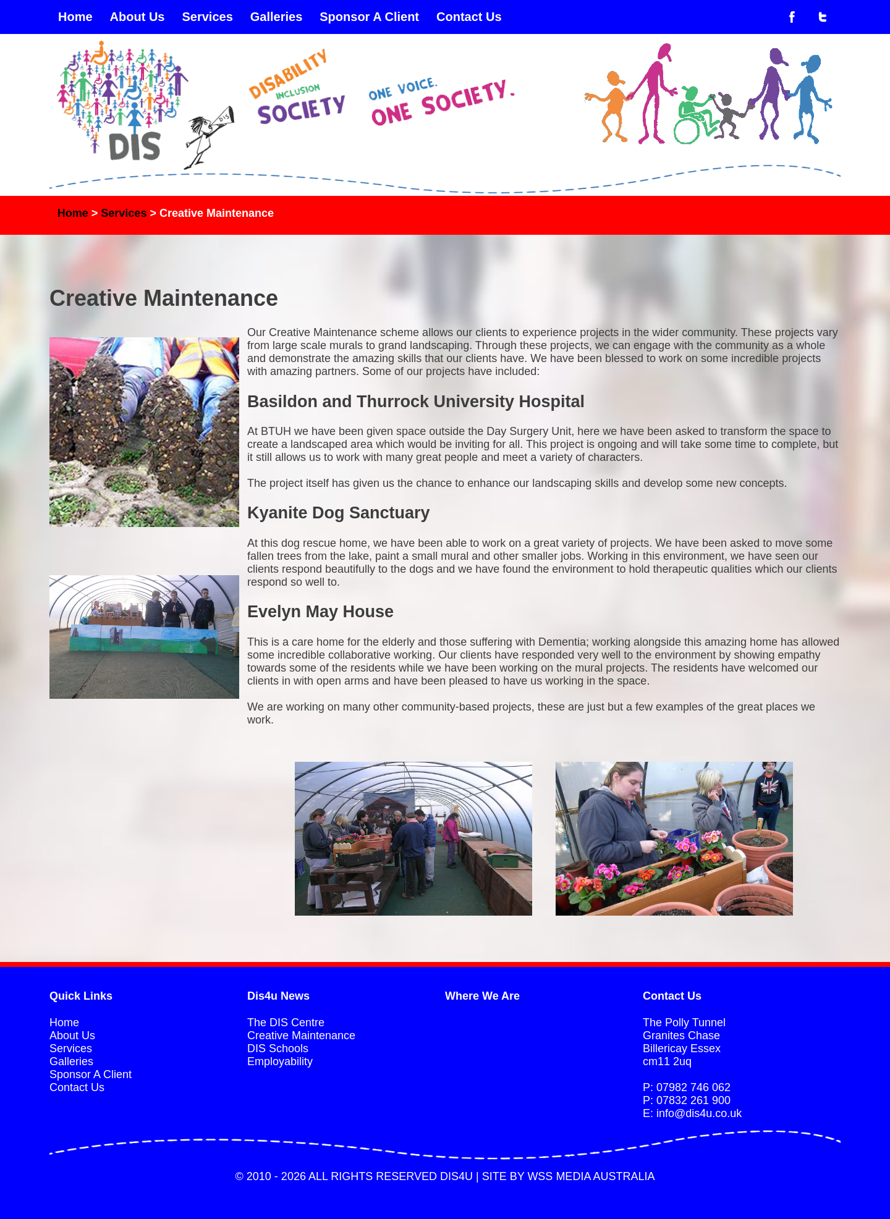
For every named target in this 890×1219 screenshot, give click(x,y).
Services (207, 16)
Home (75, 16)
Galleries (276, 16)
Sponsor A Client (369, 16)
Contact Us (469, 16)
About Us (137, 16)
